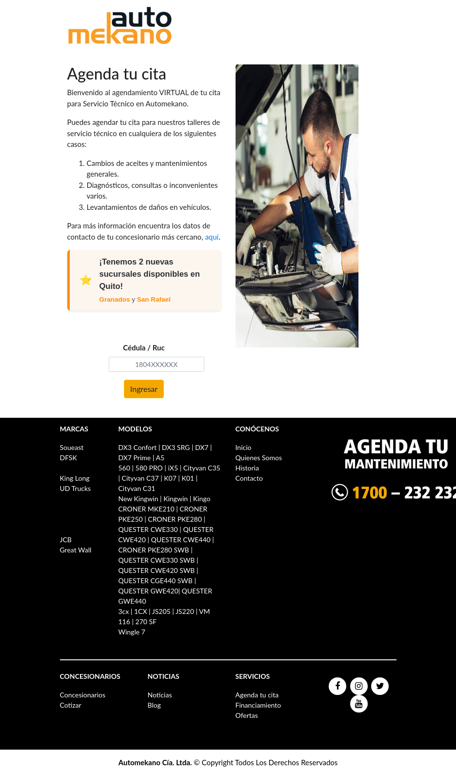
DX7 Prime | (137, 457)
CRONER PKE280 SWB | (156, 550)
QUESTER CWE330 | (151, 529)
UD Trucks (75, 488)
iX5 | (174, 468)
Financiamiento (258, 705)
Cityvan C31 (137, 488)
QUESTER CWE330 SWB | (158, 560)
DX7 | (203, 447)
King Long (75, 478)
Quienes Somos (259, 457)
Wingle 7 (132, 632)
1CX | (142, 611)
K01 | (189, 478)
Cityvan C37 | (142, 478)
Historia (247, 468)
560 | (127, 468)
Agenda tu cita (257, 695)
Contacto (249, 478)
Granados (114, 299)
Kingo (202, 498)
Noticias (160, 695)
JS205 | (163, 611)
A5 (160, 457)
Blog (154, 705)
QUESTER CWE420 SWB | (158, 570)
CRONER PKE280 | (176, 519)
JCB (66, 539)
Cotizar (70, 705)
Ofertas (247, 715)
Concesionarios (83, 695)
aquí (211, 236)
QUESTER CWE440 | (182, 539)
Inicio (244, 447)
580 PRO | (151, 468)
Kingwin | (177, 498)
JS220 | (187, 611)
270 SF (146, 621)
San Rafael (154, 299)
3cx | (126, 611)
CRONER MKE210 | (149, 509)
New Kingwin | (141, 498)
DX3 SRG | (178, 447)
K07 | (172, 478)
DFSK (68, 457)
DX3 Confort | (140, 447)
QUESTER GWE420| (150, 591)
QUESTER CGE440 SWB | (158, 580)
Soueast (72, 447)
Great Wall (76, 550)
